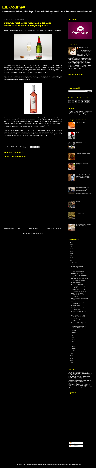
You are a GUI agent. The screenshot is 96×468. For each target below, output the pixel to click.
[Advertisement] (33, 212)
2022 (71, 246)
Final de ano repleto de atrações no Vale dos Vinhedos (77, 295)
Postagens (73, 443)
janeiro (73, 350)
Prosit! (78, 201)
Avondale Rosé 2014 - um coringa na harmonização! (78, 290)
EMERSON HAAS (83, 47)
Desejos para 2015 (81, 142)
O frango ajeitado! (76, 282)
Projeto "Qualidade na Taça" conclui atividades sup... (78, 267)
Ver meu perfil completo (74, 68)
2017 (71, 258)
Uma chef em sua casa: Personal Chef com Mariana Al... (79, 275)
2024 (71, 242)
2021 (71, 249)
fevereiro (74, 348)
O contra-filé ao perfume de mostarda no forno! (78, 323)
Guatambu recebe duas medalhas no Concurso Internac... (78, 286)
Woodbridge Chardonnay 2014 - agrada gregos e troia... (79, 327)
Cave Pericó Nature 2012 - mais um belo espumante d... (79, 279)
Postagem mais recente (12, 228)
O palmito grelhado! (76, 305)
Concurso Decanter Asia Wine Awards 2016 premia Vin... (79, 312)
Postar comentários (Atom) (35, 233)
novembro (74, 264)
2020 (71, 251)
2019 (71, 253)
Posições (78, 132)
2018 (71, 255)
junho (73, 339)
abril (73, 344)
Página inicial (33, 228)
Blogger (78, 464)
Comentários (74, 445)
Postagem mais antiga (54, 228)
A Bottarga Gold (80, 122)
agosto (73, 335)
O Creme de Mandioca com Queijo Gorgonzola (83, 225)
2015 (71, 353)
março (73, 346)
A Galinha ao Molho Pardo (83, 153)
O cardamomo (80, 213)
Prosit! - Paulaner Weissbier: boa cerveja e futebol (78, 270)
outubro (74, 330)
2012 (71, 360)
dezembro (74, 262)
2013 (71, 358)
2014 (71, 356)
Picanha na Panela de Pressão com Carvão (82, 164)
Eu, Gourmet (13, 7)
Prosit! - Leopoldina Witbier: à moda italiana (79, 308)
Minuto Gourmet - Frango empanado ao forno (77, 302)
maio (73, 341)
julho (73, 337)
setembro (74, 332)
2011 (71, 362)
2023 (71, 244)
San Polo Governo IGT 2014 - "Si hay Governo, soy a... (79, 316)
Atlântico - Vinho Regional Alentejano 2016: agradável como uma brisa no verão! (83, 176)
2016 (71, 260)
